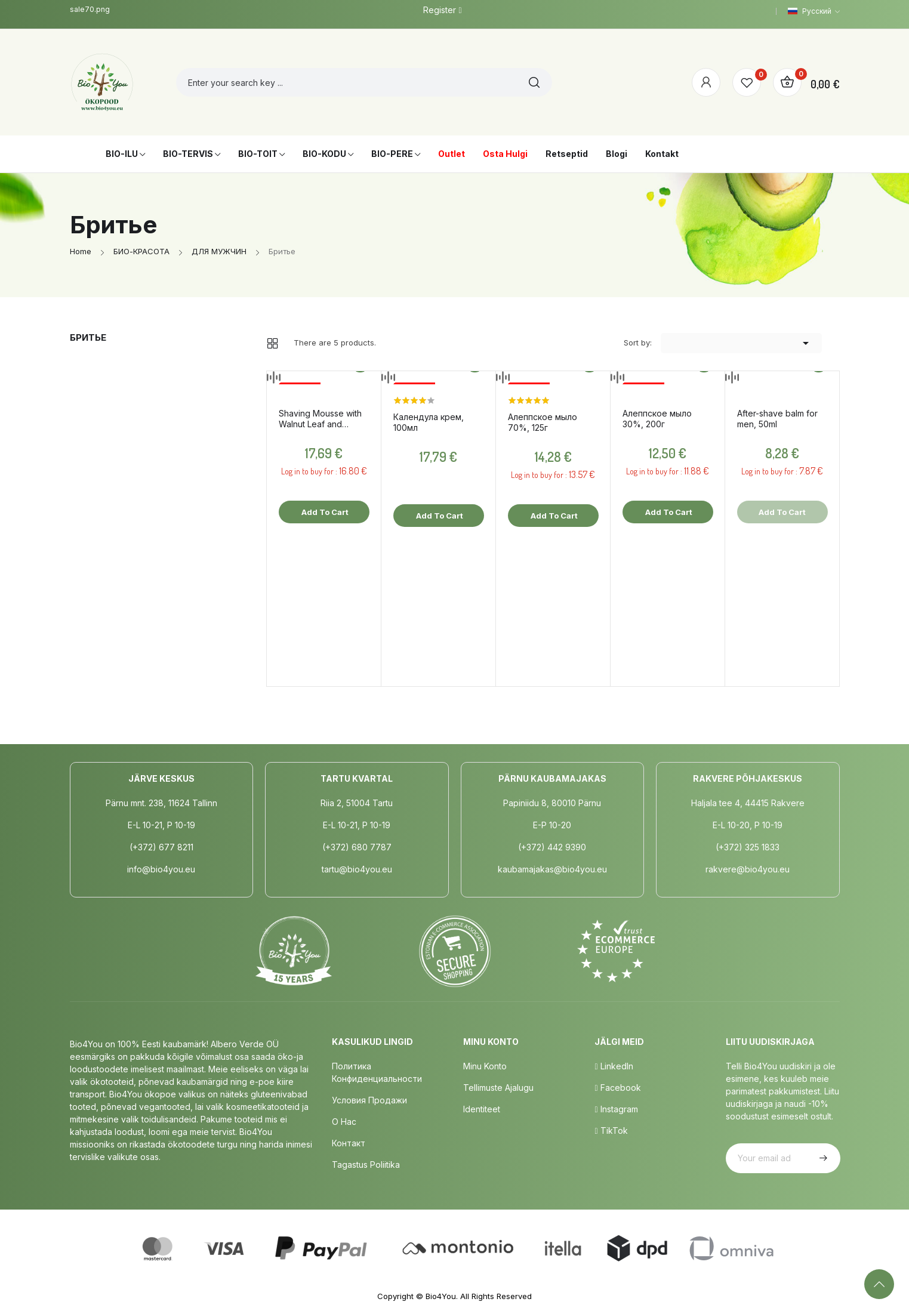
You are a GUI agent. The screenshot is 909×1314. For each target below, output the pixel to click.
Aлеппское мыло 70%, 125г (542, 422)
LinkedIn (613, 1066)
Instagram (615, 1109)
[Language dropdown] (814, 11)
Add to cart (324, 512)
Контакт (348, 1143)
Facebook (617, 1087)
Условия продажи (369, 1100)
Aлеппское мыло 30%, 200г (657, 418)
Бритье (88, 337)
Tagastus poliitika (366, 1164)
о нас (344, 1121)
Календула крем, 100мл (428, 422)
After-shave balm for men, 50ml (777, 418)
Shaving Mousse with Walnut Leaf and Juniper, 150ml (320, 419)
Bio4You (441, 1296)
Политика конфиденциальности (377, 1072)
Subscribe (821, 1158)
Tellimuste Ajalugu (498, 1087)
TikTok (610, 1130)
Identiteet (481, 1109)
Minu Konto (485, 1066)
